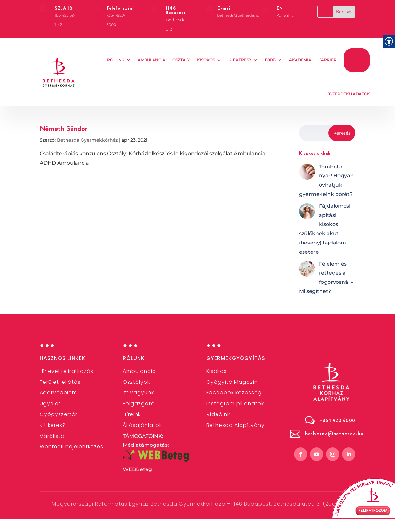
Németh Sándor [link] (64, 128)
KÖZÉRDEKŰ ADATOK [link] (348, 93)
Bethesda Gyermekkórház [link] (87, 140)
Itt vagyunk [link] (138, 392)
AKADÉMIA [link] (300, 60)
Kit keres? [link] (239, 60)
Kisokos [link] (206, 60)
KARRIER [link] (327, 60)
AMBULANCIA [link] (151, 60)
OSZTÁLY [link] (181, 60)
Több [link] (270, 60)
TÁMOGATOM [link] (357, 60)
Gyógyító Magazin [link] (232, 382)
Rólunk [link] (115, 60)
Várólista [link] (52, 436)
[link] (59, 72)
